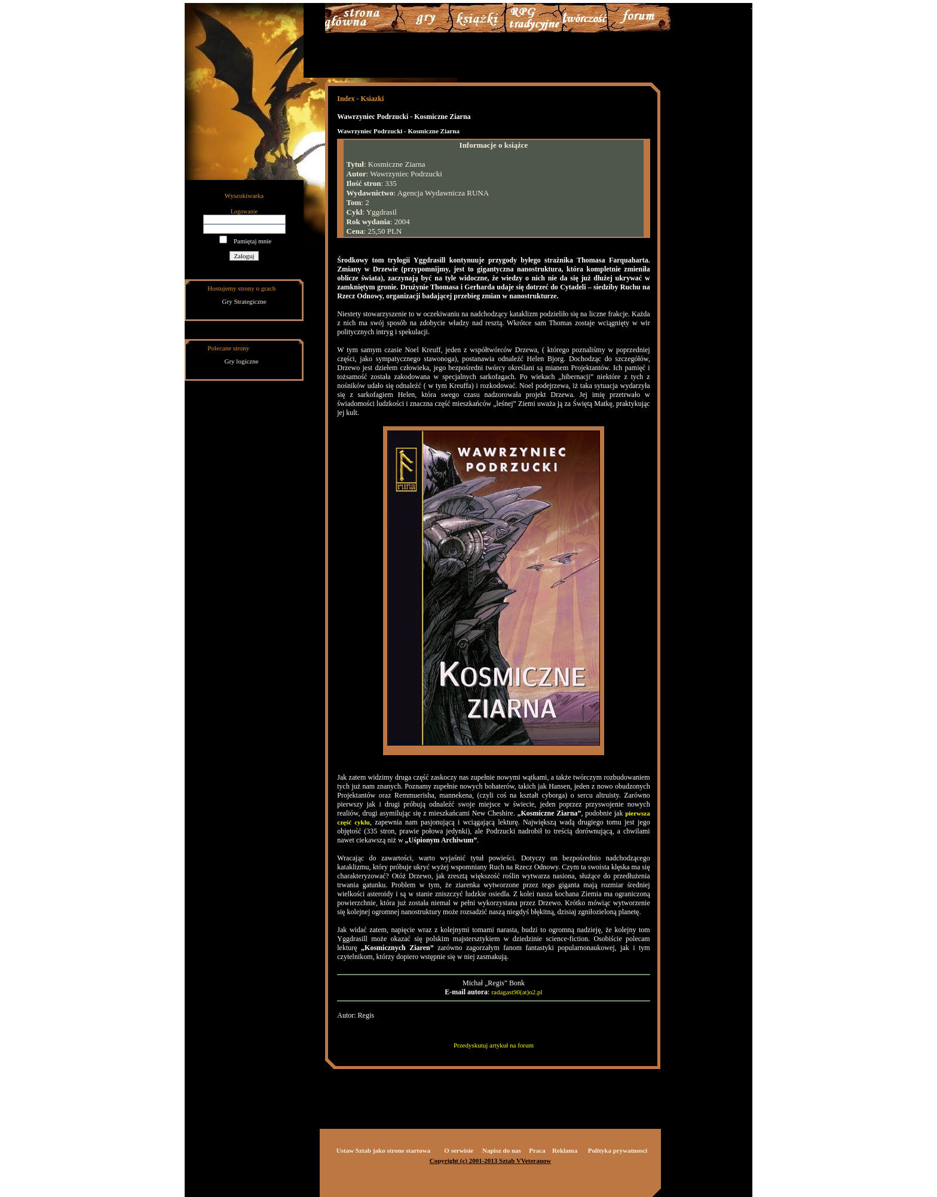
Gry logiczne (242, 361)
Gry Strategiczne (244, 301)
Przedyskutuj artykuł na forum (494, 1045)
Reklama (564, 1150)
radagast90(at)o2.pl (516, 992)
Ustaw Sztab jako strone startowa (383, 1150)
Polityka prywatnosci (617, 1150)
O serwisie (458, 1150)
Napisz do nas (501, 1150)
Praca (537, 1150)
